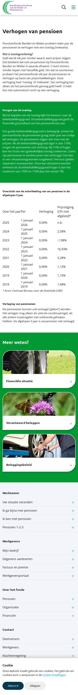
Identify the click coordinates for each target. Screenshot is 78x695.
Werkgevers (10, 647)
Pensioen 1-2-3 (12, 527)
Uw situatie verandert (17, 502)
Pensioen (9, 599)
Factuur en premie (15, 567)
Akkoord (13, 686)
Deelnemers (11, 639)
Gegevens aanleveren (17, 559)
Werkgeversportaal (15, 576)
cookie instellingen (54, 675)
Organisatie (10, 607)
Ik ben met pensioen (16, 519)
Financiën (9, 615)
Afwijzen (35, 686)
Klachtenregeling (14, 656)
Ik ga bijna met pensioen (19, 510)
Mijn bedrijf (10, 551)
